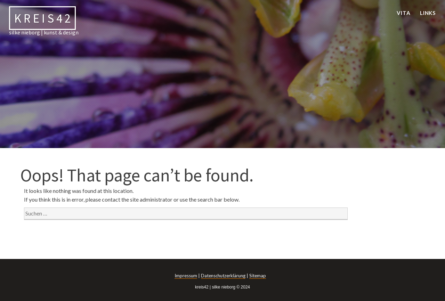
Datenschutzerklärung (223, 275)
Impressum (186, 275)
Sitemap (257, 275)
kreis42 (43, 18)
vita (404, 13)
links (428, 13)
